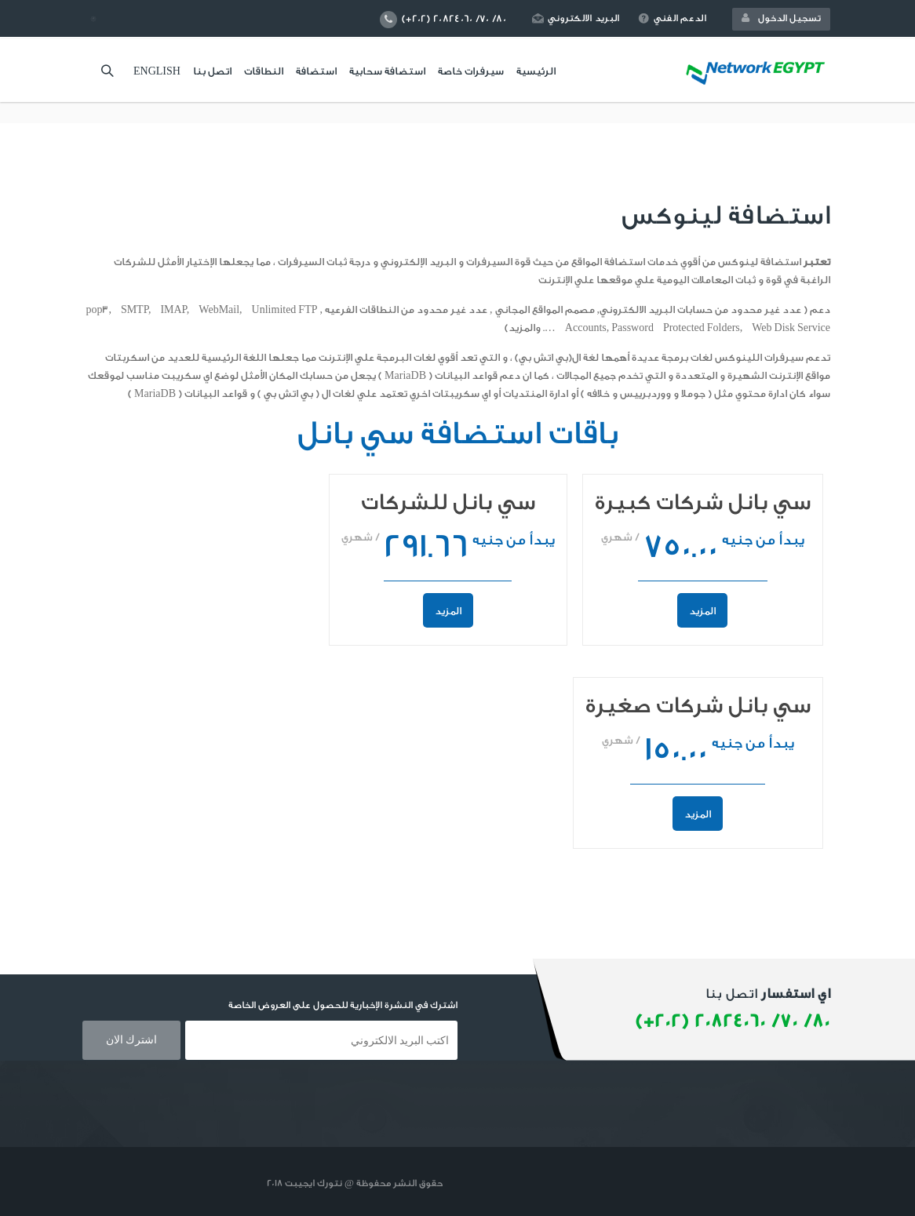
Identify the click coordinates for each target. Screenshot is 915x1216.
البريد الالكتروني (576, 18)
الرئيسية (536, 71)
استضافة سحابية (387, 71)
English (156, 71)
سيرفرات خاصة (471, 71)
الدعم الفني (672, 18)
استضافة (316, 71)
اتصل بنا (212, 71)
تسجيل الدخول (781, 18)
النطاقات (263, 71)
